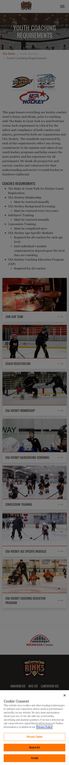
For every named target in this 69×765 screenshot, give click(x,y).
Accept (34, 758)
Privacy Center (34, 736)
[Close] (65, 695)
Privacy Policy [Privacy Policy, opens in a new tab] (44, 727)
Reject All (34, 747)
